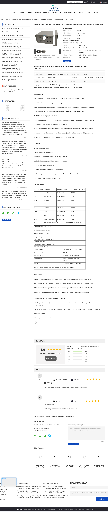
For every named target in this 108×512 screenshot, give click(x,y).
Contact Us (81, 12)
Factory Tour (56, 12)
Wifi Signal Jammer (8, 43)
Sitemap (2, 499)
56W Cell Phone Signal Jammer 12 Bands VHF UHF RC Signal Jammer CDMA (56, 496)
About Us (46, 12)
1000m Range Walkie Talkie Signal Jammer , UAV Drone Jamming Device (69, 466)
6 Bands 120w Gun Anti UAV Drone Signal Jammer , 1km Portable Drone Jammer (29, 487)
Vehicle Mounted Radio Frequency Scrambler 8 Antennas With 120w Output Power (46, 57)
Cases (96, 12)
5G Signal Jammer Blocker (10, 76)
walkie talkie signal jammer (58, 416)
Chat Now (93, 2)
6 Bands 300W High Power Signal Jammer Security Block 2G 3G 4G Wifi (40, 466)
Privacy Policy (19, 509)
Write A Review (50, 358)
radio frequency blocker (43, 416)
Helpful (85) (50, 404)
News (89, 12)
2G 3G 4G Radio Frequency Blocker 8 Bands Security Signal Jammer (84, 466)
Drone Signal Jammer (9, 32)
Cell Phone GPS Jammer (10, 54)
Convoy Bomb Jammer (9, 69)
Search (85, 2)
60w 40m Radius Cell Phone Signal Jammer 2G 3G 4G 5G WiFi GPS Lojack (55, 487)
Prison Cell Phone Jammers (11, 50)
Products (22, 12)
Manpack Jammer (8, 65)
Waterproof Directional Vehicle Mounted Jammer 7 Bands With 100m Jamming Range (55, 466)
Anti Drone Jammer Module (11, 28)
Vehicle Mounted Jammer (19, 19)
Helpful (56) (50, 383)
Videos (30, 12)
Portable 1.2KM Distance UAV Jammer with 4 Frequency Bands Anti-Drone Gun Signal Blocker (28, 492)
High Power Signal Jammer (11, 58)
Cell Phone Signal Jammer (10, 39)
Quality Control (69, 12)
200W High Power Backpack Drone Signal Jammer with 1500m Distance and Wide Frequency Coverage (29, 497)
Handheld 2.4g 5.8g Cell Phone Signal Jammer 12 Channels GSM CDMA (54, 492)
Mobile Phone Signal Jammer (11, 35)
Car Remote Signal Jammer (11, 72)
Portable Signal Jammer (10, 47)
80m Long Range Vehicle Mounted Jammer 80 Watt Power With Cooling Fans (99, 466)
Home (14, 12)
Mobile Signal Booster (9, 80)
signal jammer (70, 416)
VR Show (38, 12)
